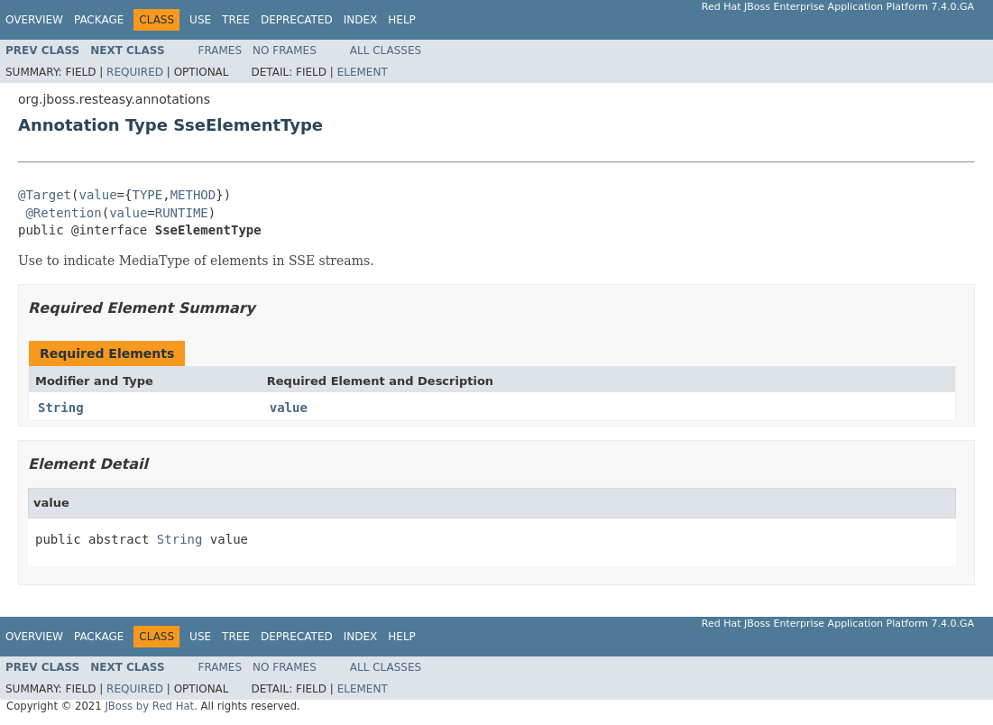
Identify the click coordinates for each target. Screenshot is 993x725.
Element (362, 72)
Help (402, 20)
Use (200, 20)
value (97, 195)
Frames (220, 50)
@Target (44, 195)
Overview (34, 20)
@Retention (63, 213)
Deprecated (297, 20)
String (61, 407)
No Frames (285, 50)
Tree (236, 20)
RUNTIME (181, 213)
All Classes (385, 50)
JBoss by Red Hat (149, 706)
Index (361, 20)
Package (99, 20)
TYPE (147, 195)
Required (134, 72)
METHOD (193, 195)
